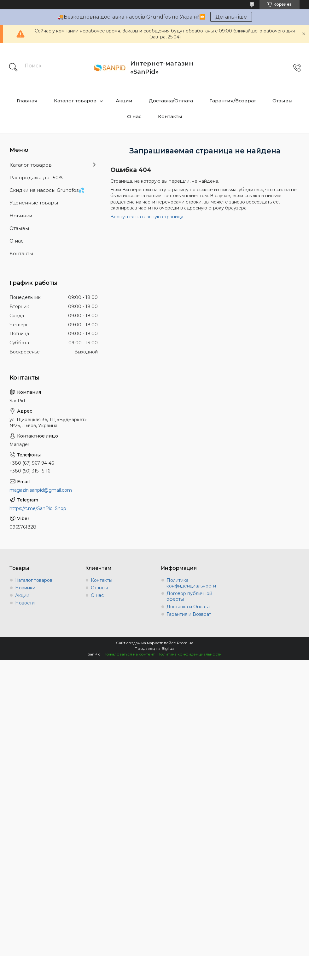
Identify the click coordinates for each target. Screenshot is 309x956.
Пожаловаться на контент (128, 654)
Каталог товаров (75, 101)
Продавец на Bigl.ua (154, 648)
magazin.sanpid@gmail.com (40, 490)
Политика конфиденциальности (191, 583)
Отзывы (282, 101)
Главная (27, 101)
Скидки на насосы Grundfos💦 (47, 190)
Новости (25, 603)
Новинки (20, 216)
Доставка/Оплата (171, 101)
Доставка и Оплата (188, 607)
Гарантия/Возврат (232, 101)
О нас (134, 116)
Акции (124, 101)
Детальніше (231, 17)
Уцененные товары (33, 203)
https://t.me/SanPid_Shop (37, 508)
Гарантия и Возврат (188, 614)
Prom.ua (185, 642)
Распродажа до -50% (36, 177)
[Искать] (13, 68)
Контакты (170, 116)
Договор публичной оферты (189, 596)
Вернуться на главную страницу (146, 217)
